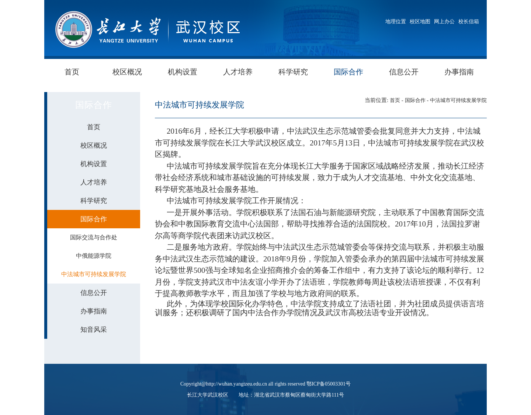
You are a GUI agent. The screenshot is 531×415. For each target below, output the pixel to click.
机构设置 (182, 72)
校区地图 (420, 21)
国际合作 (348, 72)
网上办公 (444, 21)
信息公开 (404, 72)
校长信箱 (468, 21)
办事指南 (459, 72)
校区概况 (127, 72)
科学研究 (293, 72)
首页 (72, 72)
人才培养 (238, 72)
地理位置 (395, 21)
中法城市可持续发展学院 (458, 100)
